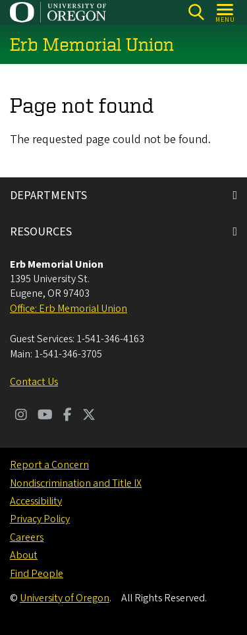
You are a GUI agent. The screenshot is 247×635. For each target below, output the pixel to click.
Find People (36, 573)
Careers (26, 537)
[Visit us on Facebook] (67, 416)
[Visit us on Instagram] (21, 416)
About (24, 555)
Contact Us (34, 382)
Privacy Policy (40, 519)
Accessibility (36, 501)
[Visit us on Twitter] (89, 416)
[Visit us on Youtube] (45, 416)
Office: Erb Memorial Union (68, 308)
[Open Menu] (225, 12)
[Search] (196, 12)
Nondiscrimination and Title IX (76, 483)
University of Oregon (64, 598)
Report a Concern (49, 465)
